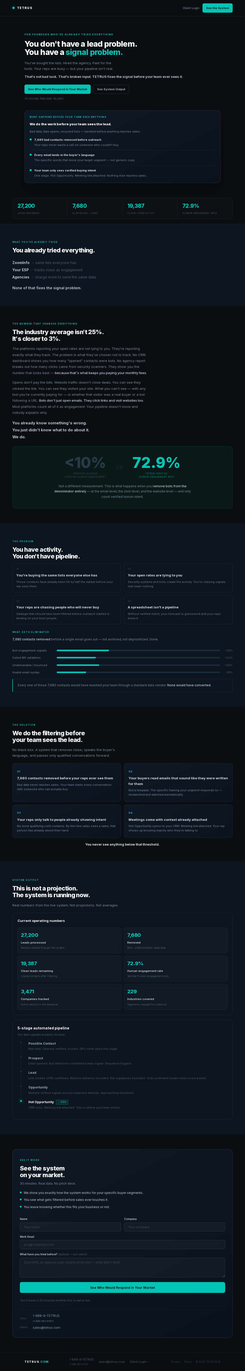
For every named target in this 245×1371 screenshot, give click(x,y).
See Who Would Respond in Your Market (57, 89)
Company (130, 1218)
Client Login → (140, 1362)
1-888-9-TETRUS (46, 1318)
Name (23, 1218)
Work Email (27, 1236)
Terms (187, 1361)
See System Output (111, 89)
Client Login (191, 8)
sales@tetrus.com (46, 1327)
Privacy (175, 1361)
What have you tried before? (53, 1254)
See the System (217, 8)
